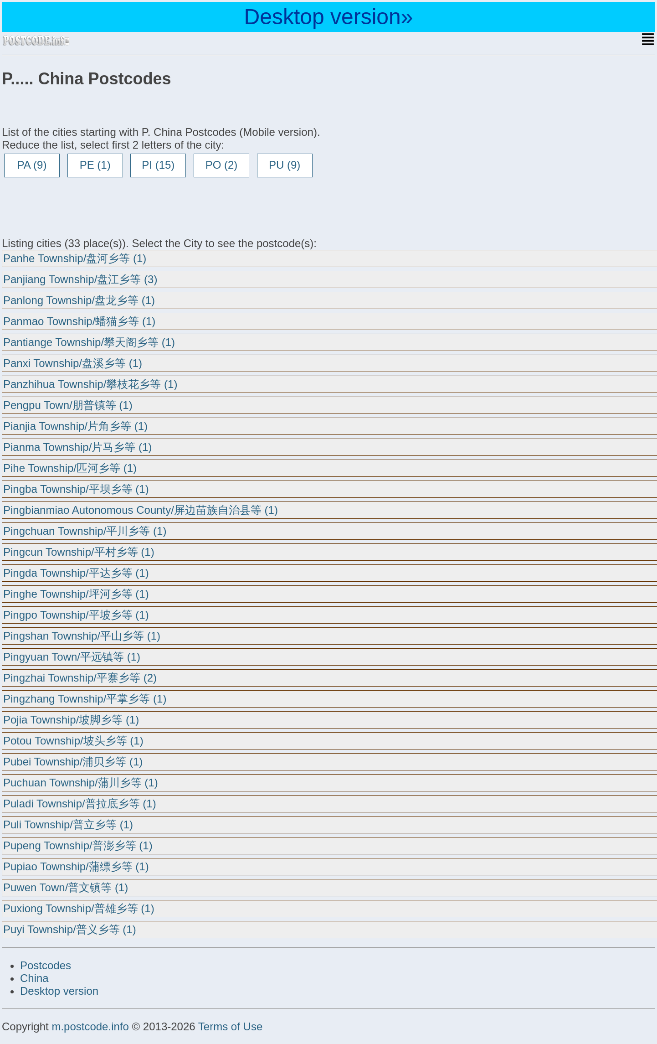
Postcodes (45, 965)
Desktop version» (328, 17)
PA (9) (32, 165)
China (34, 978)
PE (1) (95, 165)
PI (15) (158, 165)
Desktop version (59, 991)
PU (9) (284, 165)
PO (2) (221, 165)
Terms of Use (230, 1026)
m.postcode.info (89, 1026)
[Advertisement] (75, 207)
